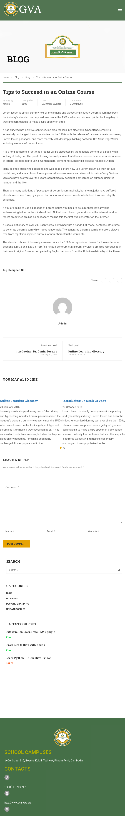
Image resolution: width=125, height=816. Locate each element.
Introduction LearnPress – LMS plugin (30, 632)
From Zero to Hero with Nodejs (25, 645)
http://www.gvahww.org (17, 802)
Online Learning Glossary (86, 351)
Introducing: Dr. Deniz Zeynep (35, 351)
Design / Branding (17, 603)
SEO (23, 270)
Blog (25, 104)
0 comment (76, 104)
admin (6, 104)
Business (12, 598)
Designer (14, 270)
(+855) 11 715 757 (15, 786)
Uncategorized (15, 609)
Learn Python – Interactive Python (28, 658)
